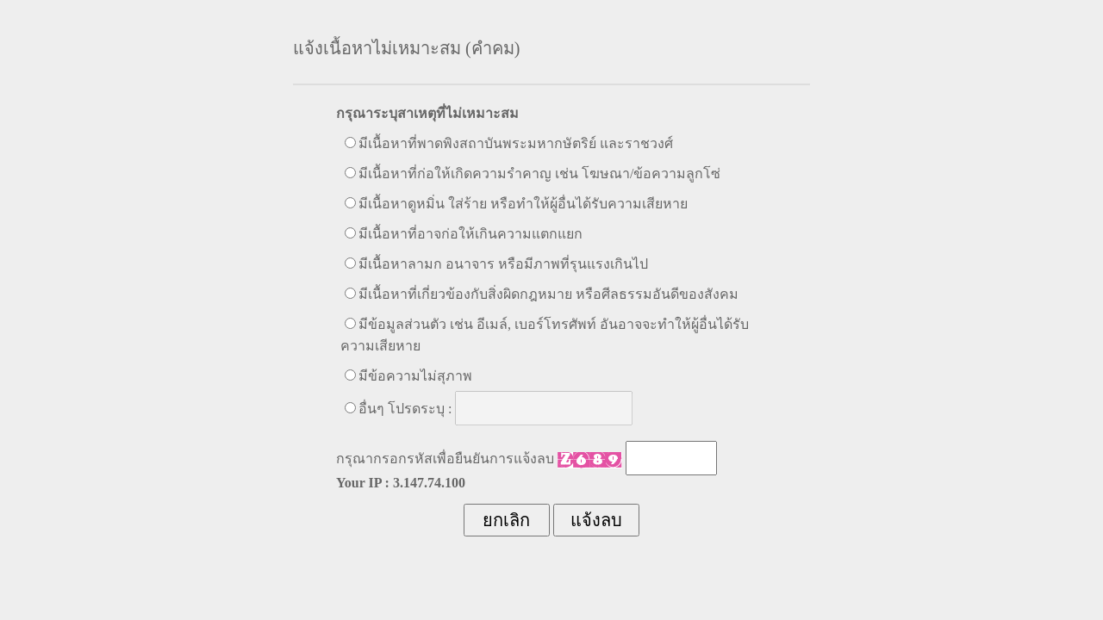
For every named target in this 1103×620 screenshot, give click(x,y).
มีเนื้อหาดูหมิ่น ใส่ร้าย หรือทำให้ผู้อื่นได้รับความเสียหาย (523, 203)
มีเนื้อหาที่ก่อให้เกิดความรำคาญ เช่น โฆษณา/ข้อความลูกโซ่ (539, 173)
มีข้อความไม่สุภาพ (415, 376)
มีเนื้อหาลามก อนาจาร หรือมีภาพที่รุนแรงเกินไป (503, 264)
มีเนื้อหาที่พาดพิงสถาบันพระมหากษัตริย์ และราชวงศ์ (515, 143)
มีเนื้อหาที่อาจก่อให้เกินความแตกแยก (470, 233)
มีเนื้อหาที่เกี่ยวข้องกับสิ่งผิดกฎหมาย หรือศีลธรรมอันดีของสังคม (548, 294)
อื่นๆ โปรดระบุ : (405, 408)
